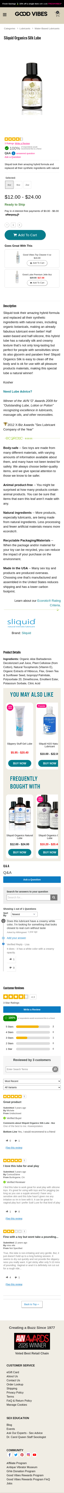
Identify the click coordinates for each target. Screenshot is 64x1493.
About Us (12, 1376)
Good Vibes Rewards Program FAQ (28, 1479)
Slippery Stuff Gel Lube (19, 743)
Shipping (11, 1388)
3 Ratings (9, 143)
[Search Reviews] (32, 1069)
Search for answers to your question (27, 891)
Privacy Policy (15, 1392)
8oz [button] (18, 184)
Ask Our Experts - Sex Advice (24, 1433)
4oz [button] (9, 184)
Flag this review (14, 1147)
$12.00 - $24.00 (19, 844)
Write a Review (22, 143)
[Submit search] (53, 897)
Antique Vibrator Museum (21, 1467)
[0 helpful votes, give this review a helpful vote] (7, 1140)
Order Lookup (14, 1384)
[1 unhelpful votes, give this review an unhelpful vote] (16, 1140)
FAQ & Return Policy (19, 1400)
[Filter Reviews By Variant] (32, 1087)
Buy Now (19, 763)
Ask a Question (13, 157)
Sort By (5, 914)
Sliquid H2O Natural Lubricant (50, 745)
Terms (10, 1396)
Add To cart (25, 235)
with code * (31, 3)
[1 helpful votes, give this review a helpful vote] (7, 1211)
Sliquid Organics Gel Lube (50, 837)
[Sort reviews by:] (32, 1081)
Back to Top (31, 1304)
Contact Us (13, 1380)
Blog (9, 1424)
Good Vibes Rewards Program (25, 1475)
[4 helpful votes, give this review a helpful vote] (7, 1277)
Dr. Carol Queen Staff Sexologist (26, 1437)
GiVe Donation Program (20, 1471)
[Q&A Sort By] (24, 914)
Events (10, 1429)
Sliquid (26, 633)
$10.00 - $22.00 (49, 754)
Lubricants (25, 28)
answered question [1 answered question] (25, 153)
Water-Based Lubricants (47, 28)
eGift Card (12, 1372)
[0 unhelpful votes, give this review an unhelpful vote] (16, 1211)
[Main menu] (5, 14)
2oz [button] (27, 184)
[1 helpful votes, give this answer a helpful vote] (11, 959)
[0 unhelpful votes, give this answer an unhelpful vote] (11, 968)
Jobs (9, 1483)
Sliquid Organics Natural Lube (19, 837)
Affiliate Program (16, 1463)
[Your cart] (57, 14)
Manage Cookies (16, 1404)
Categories (9, 28)
